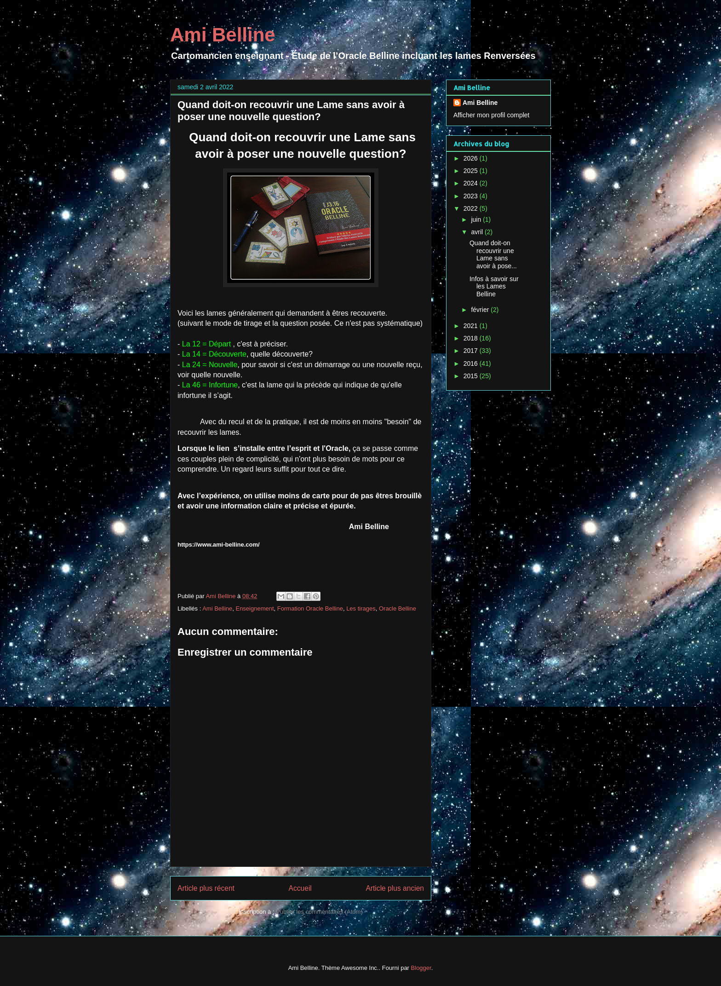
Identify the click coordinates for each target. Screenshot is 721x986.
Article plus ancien (395, 888)
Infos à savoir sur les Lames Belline (494, 286)
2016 (472, 363)
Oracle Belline (397, 608)
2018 (472, 338)
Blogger (421, 967)
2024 (472, 183)
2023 (472, 196)
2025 (472, 170)
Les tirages (361, 608)
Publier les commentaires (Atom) (319, 911)
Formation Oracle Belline (310, 608)
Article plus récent (206, 888)
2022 (472, 208)
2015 (472, 376)
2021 (472, 325)
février (481, 309)
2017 (472, 350)
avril (478, 232)
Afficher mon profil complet (491, 115)
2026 (472, 158)
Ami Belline (222, 35)
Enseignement (254, 608)
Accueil (300, 888)
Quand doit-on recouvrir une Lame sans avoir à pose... (493, 254)
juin (477, 219)
